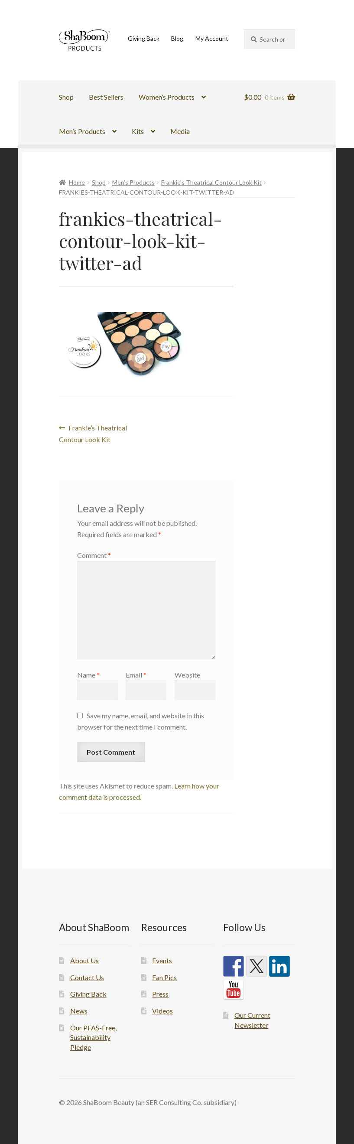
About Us (84, 960)
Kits (138, 131)
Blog (177, 38)
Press (160, 994)
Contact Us (87, 977)
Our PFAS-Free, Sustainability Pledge (93, 1037)
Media (180, 131)
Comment (94, 555)
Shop (66, 97)
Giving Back (143, 38)
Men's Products (133, 182)
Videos (162, 1011)
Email (136, 675)
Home (77, 182)
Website (187, 675)
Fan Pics (164, 977)
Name (88, 675)
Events (162, 960)
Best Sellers (106, 97)
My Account (211, 38)
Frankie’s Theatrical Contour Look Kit (211, 182)
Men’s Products (82, 131)
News (79, 1011)
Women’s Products (167, 97)
